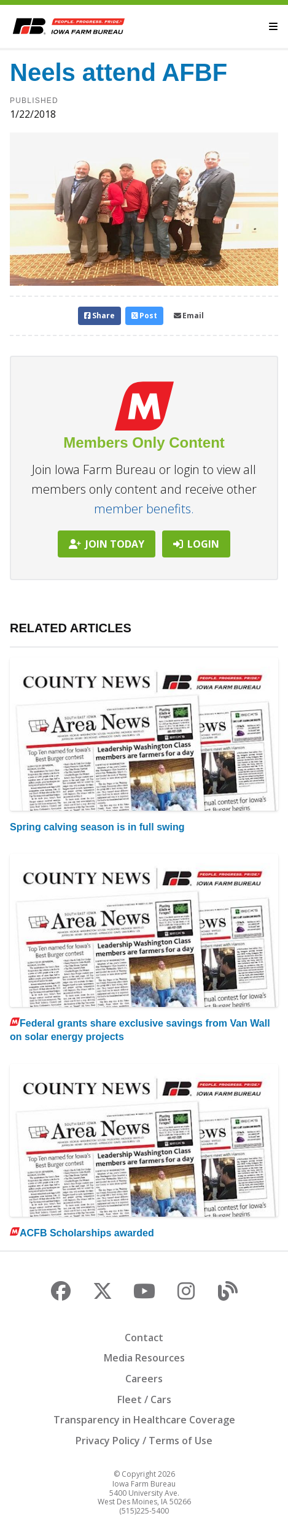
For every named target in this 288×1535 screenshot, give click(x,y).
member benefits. (144, 508)
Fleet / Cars (144, 1399)
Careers (144, 1378)
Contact (144, 1337)
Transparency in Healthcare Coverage (144, 1419)
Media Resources (144, 1358)
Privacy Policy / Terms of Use (144, 1440)
